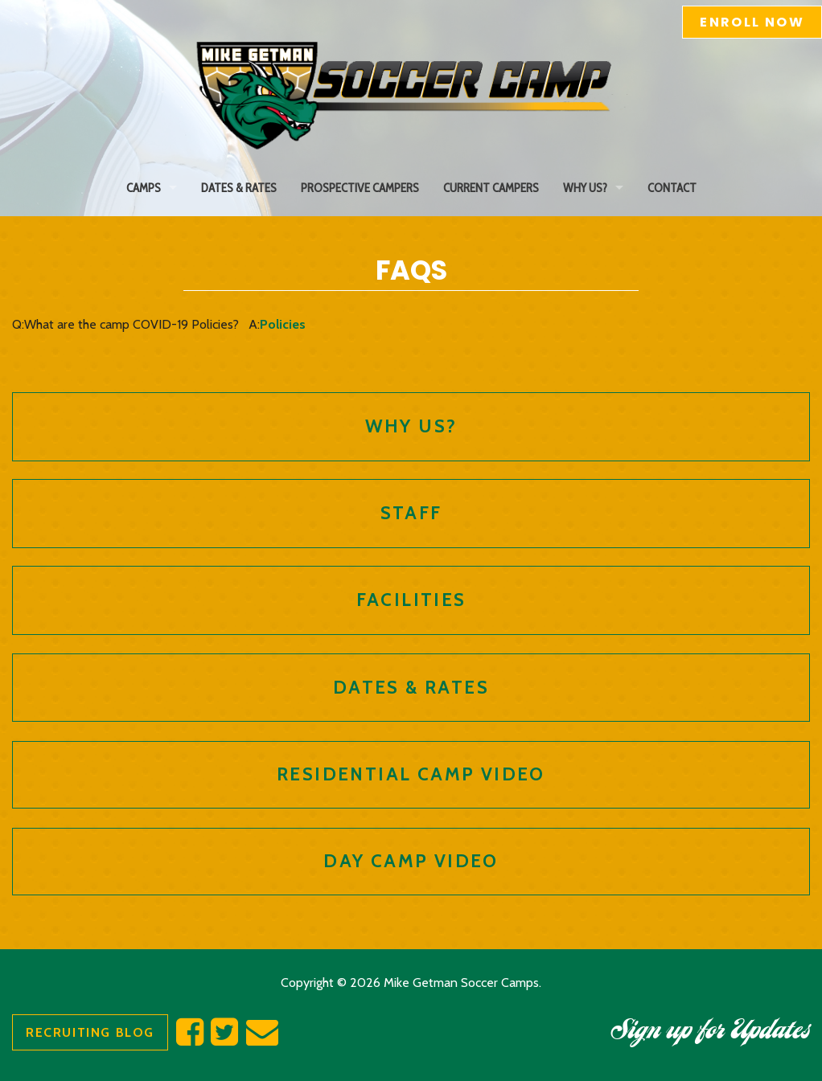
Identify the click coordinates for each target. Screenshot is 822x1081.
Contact (672, 187)
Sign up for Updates (710, 1033)
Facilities (411, 599)
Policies (283, 324)
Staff (411, 513)
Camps (143, 187)
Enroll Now (752, 22)
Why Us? (585, 187)
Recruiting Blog (90, 1032)
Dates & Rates (239, 187)
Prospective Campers (360, 187)
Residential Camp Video (411, 774)
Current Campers (491, 187)
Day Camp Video (411, 861)
